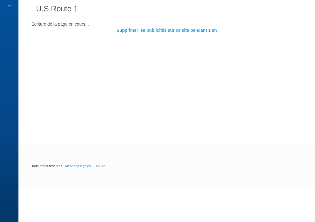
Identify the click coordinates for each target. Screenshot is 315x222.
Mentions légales (78, 166)
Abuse (100, 166)
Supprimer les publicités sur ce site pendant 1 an (167, 30)
